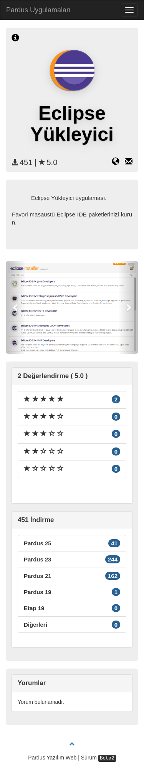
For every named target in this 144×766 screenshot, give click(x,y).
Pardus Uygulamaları (38, 10)
